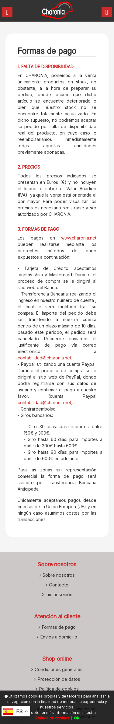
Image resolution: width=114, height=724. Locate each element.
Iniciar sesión (58, 594)
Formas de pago (59, 627)
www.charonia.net (78, 237)
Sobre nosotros (59, 575)
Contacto (58, 585)
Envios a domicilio (58, 637)
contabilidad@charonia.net (44, 357)
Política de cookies (59, 689)
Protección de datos (58, 679)
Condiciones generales (59, 669)
